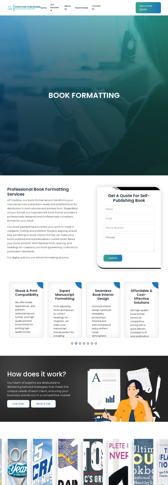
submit (113, 258)
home (44, 7)
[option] (26, 310)
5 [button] (88, 343)
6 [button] (92, 343)
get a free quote (145, 7)
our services (54, 7)
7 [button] (96, 343)
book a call (43, 403)
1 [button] (72, 343)
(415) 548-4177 (117, 7)
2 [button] (76, 343)
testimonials (81, 7)
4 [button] (84, 343)
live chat (18, 403)
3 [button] (80, 343)
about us (67, 7)
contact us (96, 7)
